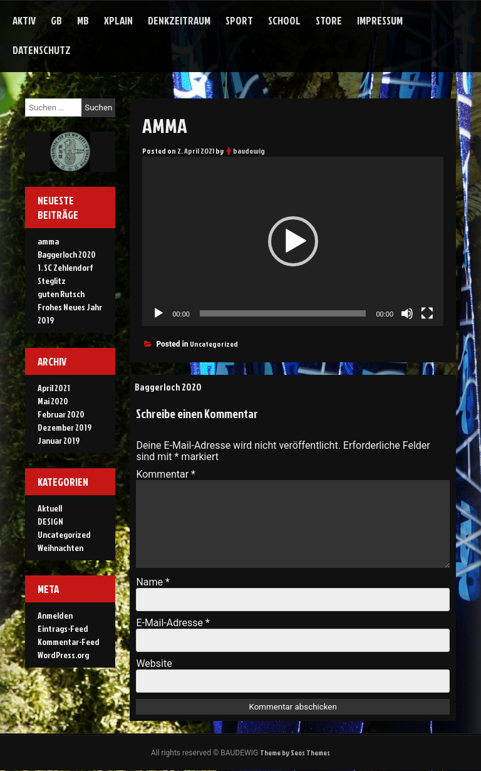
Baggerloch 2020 (169, 387)
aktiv (24, 20)
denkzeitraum (179, 20)
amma (48, 241)
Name (153, 582)
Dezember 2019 (64, 427)
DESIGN (50, 521)
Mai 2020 (53, 401)
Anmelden (55, 615)
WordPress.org (63, 655)
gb (56, 20)
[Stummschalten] (407, 313)
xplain (118, 20)
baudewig (249, 150)
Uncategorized (214, 343)
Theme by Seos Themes (295, 753)
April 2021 (54, 388)
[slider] (283, 313)
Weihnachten (60, 547)
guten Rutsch (61, 294)
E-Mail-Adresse (172, 623)
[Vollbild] (427, 313)
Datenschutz (42, 50)
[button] (293, 241)
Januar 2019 (59, 440)
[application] (292, 241)
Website (154, 663)
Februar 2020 (61, 414)
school (284, 20)
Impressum (380, 20)
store (329, 20)
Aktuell (50, 508)
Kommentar (165, 474)
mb (83, 20)
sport (239, 20)
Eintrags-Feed (63, 628)
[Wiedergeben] (158, 313)
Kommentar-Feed (69, 642)
